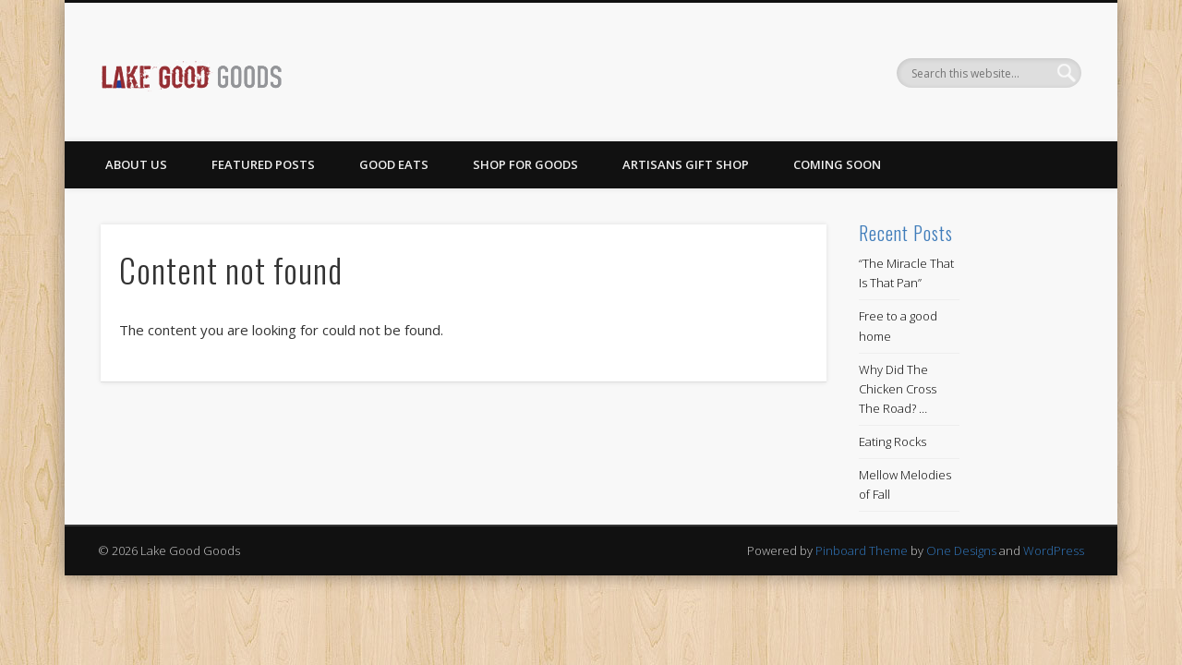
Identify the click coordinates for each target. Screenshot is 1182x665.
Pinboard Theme (861, 550)
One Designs (961, 550)
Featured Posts (263, 164)
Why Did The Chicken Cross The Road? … (897, 389)
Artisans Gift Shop (685, 164)
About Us (136, 164)
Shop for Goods (525, 164)
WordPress (1053, 550)
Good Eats (393, 164)
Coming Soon (837, 164)
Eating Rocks (892, 441)
